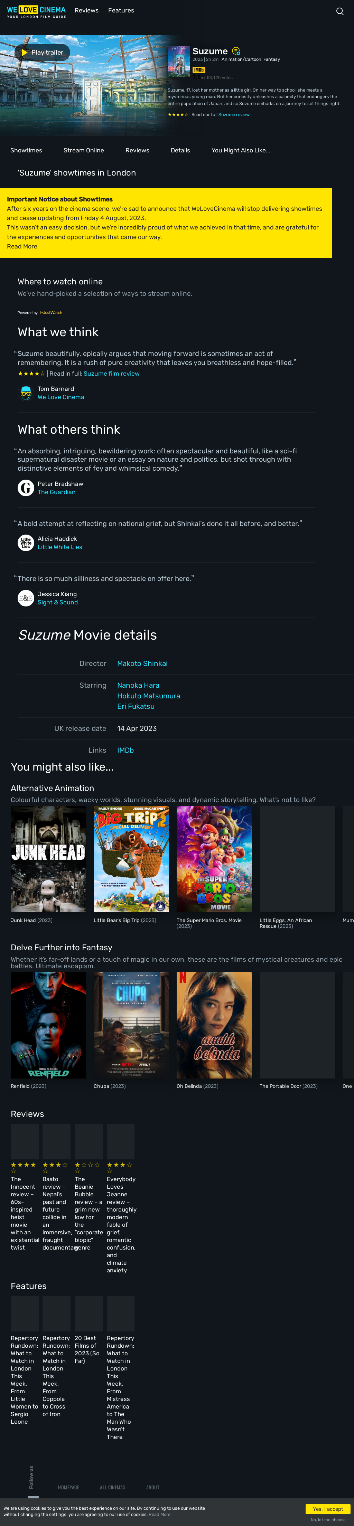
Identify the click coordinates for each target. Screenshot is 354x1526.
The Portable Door (281, 1086)
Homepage (68, 1377)
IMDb (125, 749)
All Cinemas (112, 1377)
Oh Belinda (190, 1086)
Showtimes (26, 149)
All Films (68, 1407)
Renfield (21, 1086)
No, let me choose (328, 1520)
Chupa (102, 1086)
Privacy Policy (162, 1422)
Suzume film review (112, 372)
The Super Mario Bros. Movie (209, 920)
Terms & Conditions (167, 1407)
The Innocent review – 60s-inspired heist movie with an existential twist (45, 1183)
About (153, 1377)
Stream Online (84, 149)
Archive (154, 1392)
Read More (159, 1514)
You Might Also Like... (241, 149)
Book (63, 1392)
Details (180, 149)
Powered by (40, 312)
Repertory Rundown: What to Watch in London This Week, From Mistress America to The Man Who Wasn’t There (279, 1306)
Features (119, 10)
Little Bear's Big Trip (117, 920)
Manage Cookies (163, 1437)
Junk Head (24, 920)
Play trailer (30, 51)
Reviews (85, 10)
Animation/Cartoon (241, 58)
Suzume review (234, 113)
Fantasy (271, 58)
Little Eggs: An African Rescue (286, 923)
